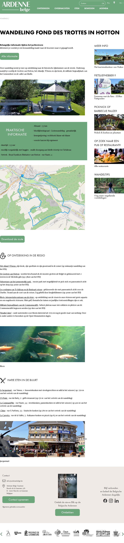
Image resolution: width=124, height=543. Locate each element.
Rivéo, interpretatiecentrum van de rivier (17, 297)
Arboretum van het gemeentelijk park (16, 281)
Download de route (12, 239)
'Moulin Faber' (6, 312)
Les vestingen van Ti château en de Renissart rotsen (21, 289)
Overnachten (62, 8)
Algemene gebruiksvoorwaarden (13, 506)
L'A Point (4, 397)
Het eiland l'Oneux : (8, 265)
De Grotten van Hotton (9, 273)
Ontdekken (43, 8)
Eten (77, 8)
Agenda (103, 8)
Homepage (4, 18)
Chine (2, 410)
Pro (108, 3)
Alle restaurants (101, 166)
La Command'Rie (7, 402)
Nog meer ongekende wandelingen (104, 196)
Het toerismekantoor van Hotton (108, 67)
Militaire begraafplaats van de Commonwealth (19, 304)
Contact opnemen (19, 499)
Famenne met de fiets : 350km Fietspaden (108, 97)
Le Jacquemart (6, 390)
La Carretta (5, 415)
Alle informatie (9, 56)
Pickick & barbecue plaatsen (107, 132)
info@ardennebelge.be (15, 481)
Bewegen (89, 8)
